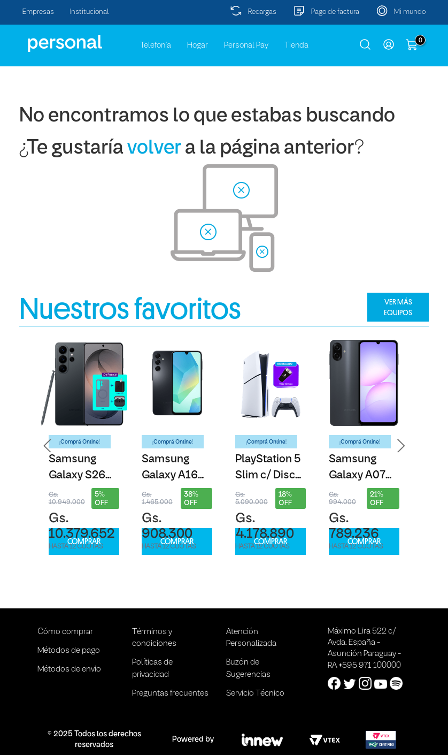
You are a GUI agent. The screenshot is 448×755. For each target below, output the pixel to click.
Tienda (296, 45)
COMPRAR (84, 542)
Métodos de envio (69, 669)
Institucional (89, 12)
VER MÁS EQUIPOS (398, 307)
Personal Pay (246, 45)
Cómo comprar (65, 632)
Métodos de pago (68, 650)
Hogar (197, 45)
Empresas (38, 12)
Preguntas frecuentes (170, 693)
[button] (47, 445)
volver (154, 148)
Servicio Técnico (255, 693)
